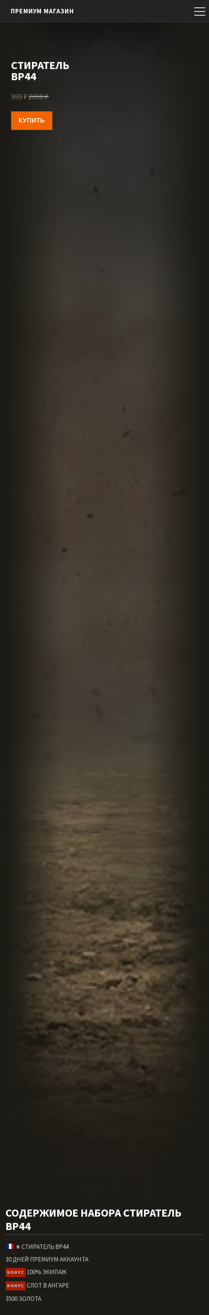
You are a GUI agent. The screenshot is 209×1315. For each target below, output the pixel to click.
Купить (32, 120)
